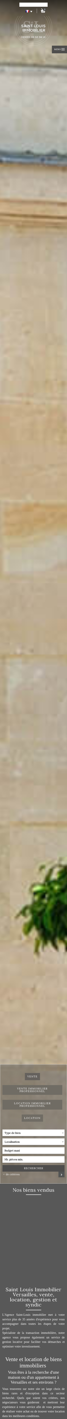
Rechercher (33, 1168)
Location (32, 1118)
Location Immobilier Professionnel (32, 1105)
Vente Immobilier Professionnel (32, 1090)
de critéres (11, 1174)
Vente (32, 1076)
